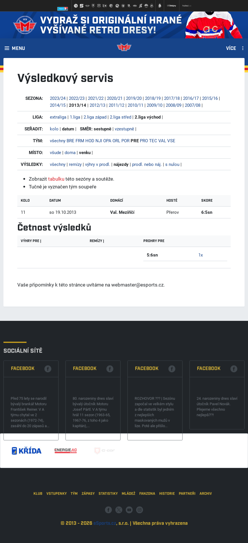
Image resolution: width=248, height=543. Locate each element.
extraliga (58, 117)
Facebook (23, 399)
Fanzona (147, 513)
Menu (18, 48)
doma (70, 152)
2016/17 (191, 98)
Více (231, 48)
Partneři (187, 513)
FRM (80, 140)
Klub (37, 513)
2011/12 (116, 105)
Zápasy (88, 513)
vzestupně (124, 129)
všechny (57, 140)
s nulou (172, 164)
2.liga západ (95, 117)
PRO (144, 140)
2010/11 (135, 105)
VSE (171, 140)
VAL (162, 140)
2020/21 (115, 98)
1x (200, 255)
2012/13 (97, 105)
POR (125, 140)
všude (55, 152)
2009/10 (154, 105)
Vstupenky (56, 513)
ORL (116, 140)
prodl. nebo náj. (147, 164)
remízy (75, 164)
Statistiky (108, 513)
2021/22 (96, 98)
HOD (89, 140)
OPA (107, 140)
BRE (70, 140)
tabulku (56, 178)
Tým (74, 513)
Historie (167, 513)
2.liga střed (120, 117)
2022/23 (76, 98)
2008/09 (173, 105)
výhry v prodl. (97, 164)
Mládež (128, 513)
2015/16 (210, 98)
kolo (54, 129)
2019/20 (134, 98)
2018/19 (153, 98)
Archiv (206, 513)
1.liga (75, 117)
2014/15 (57, 105)
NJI (98, 140)
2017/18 (172, 98)
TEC (153, 140)
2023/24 (57, 98)
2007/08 (192, 105)
